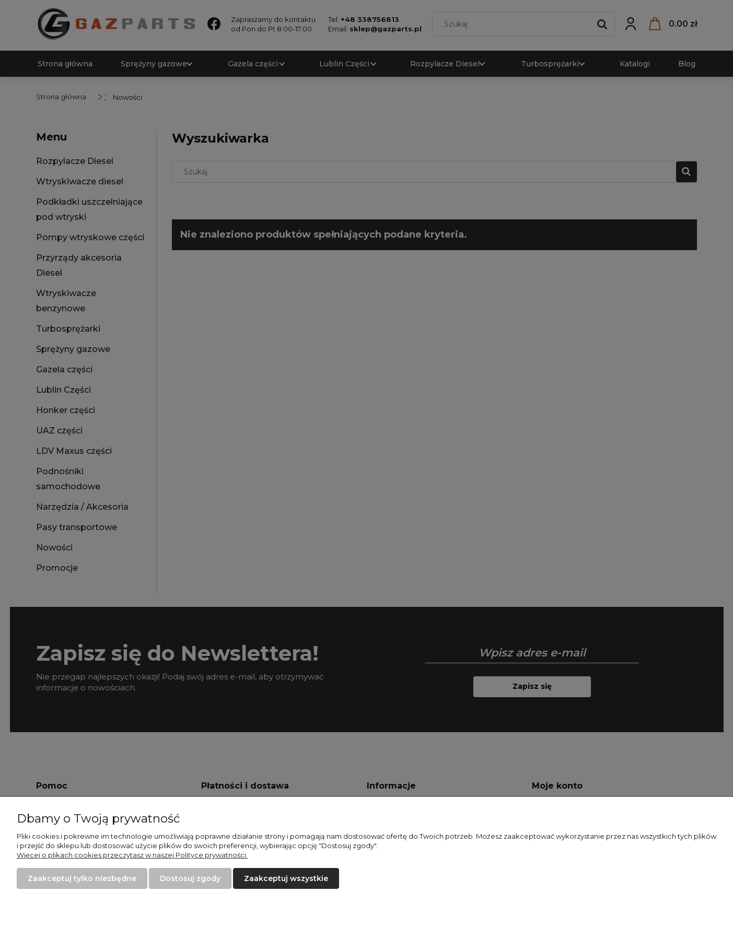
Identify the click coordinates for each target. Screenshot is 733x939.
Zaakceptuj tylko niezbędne (82, 878)
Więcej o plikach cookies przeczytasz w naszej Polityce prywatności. (132, 855)
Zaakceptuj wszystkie (286, 878)
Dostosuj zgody (190, 878)
